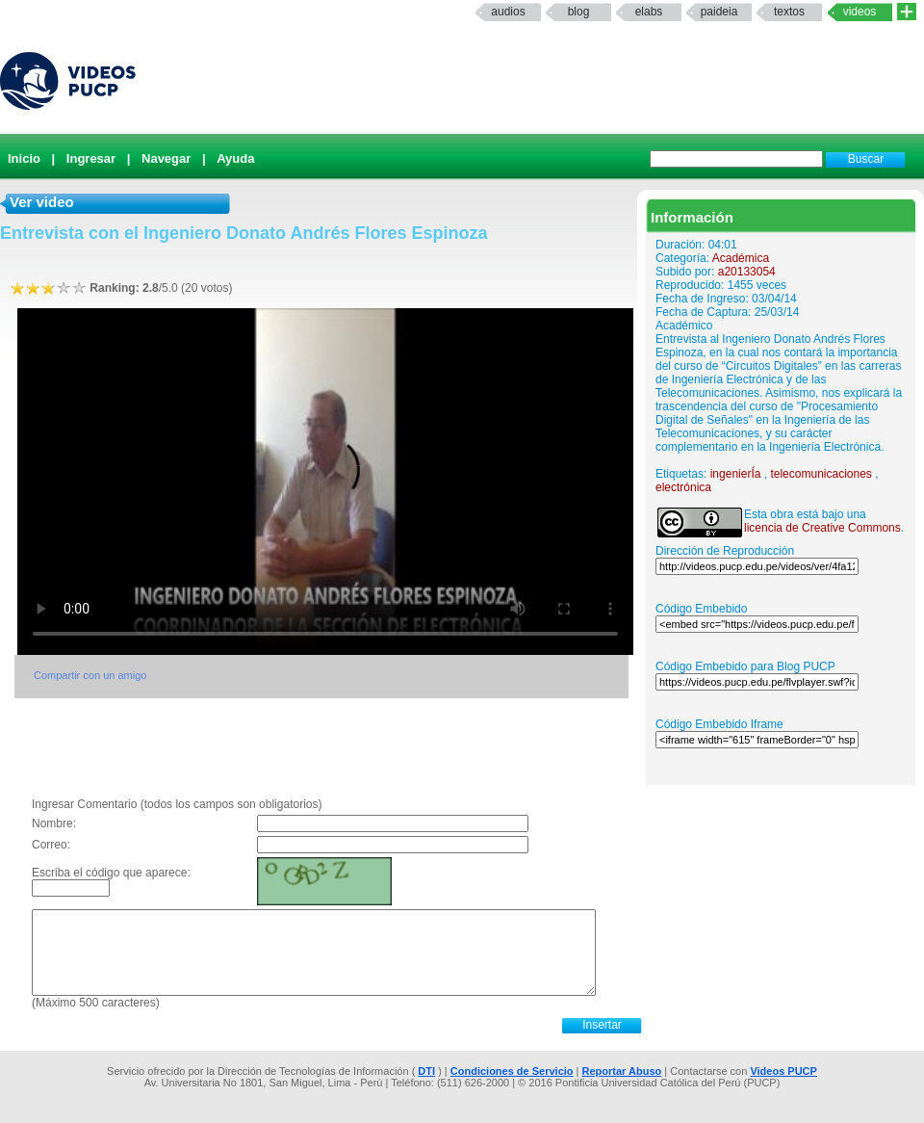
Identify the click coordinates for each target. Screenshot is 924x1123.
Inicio (24, 158)
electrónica (683, 487)
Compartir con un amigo (90, 675)
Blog (579, 11)
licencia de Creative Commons (822, 528)
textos (789, 11)
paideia (719, 11)
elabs (649, 11)
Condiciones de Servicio (512, 1071)
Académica (740, 258)
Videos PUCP (783, 1071)
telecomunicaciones (820, 474)
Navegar (166, 158)
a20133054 (747, 271)
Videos (860, 11)
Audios (508, 11)
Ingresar (91, 158)
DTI (426, 1071)
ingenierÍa (735, 474)
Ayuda (235, 158)
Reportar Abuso (622, 1071)
